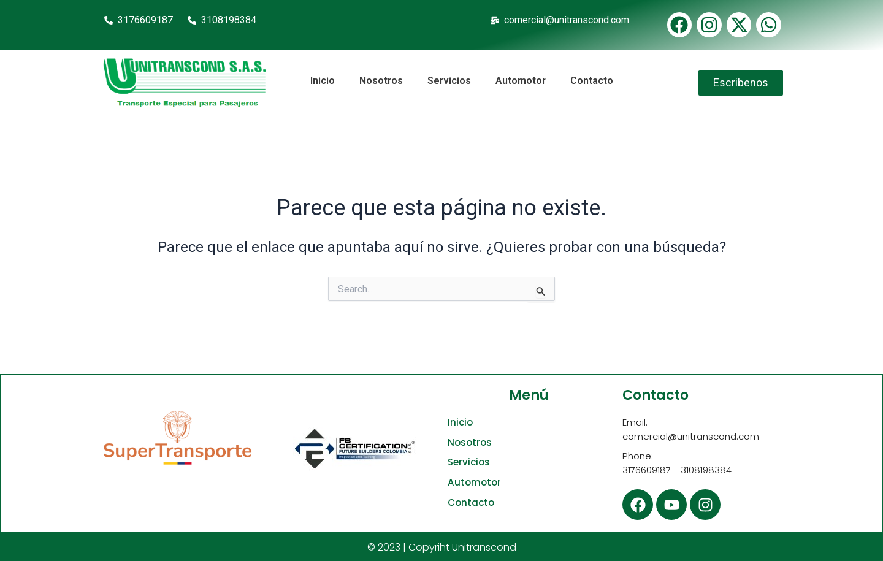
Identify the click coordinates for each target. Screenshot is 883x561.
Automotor (520, 80)
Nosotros (381, 80)
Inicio (322, 80)
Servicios (449, 80)
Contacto (591, 80)
